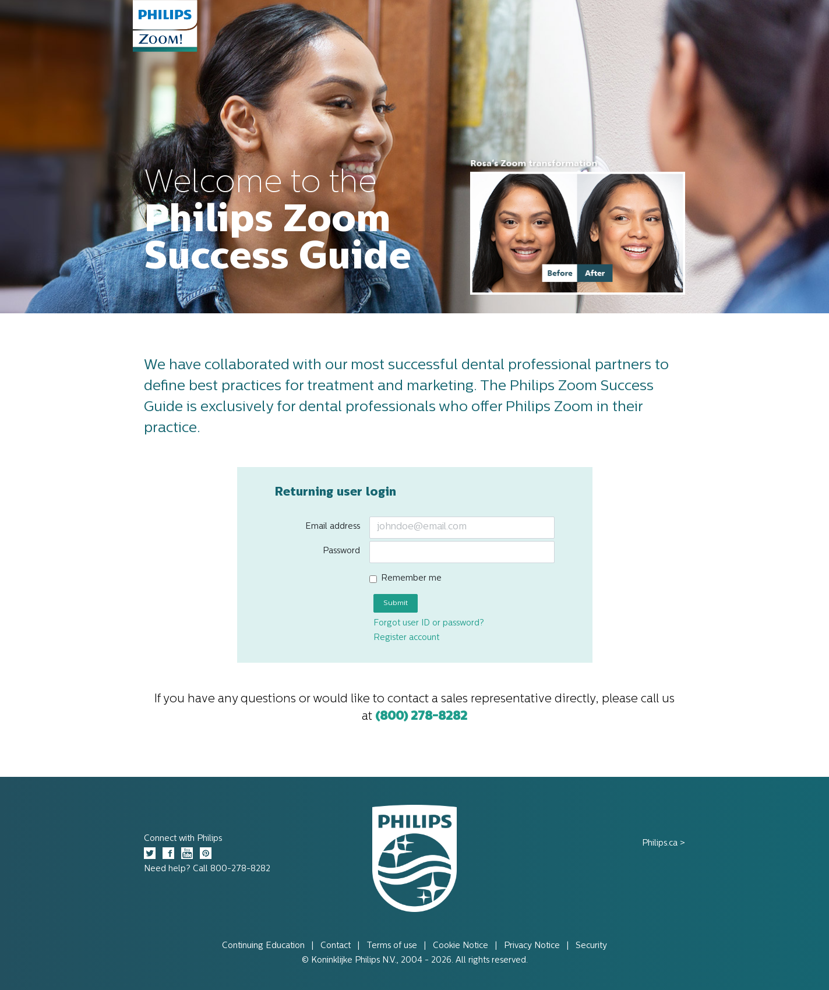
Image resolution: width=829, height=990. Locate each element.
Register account (406, 638)
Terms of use (391, 946)
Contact (335, 946)
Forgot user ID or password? (428, 623)
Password (341, 551)
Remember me (411, 578)
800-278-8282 (240, 869)
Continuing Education (263, 946)
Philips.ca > (663, 843)
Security (591, 946)
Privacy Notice (532, 946)
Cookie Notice (460, 946)
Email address (332, 526)
